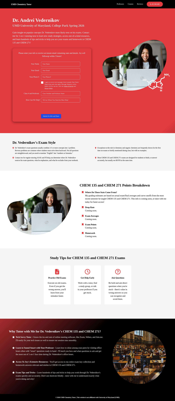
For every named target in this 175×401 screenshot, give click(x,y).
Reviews (140, 4)
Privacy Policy (49, 88)
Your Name (35, 64)
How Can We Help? (33, 100)
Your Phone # (34, 77)
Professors (120, 4)
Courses (130, 4)
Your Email (35, 70)
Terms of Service (69, 86)
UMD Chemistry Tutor (21, 4)
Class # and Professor (32, 93)
